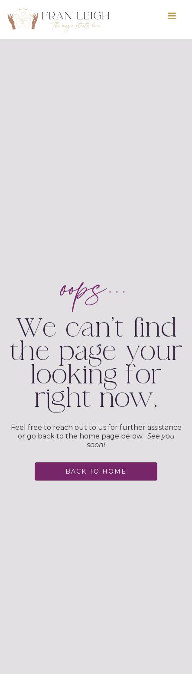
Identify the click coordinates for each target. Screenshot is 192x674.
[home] (84, 19)
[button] (171, 16)
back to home (96, 471)
